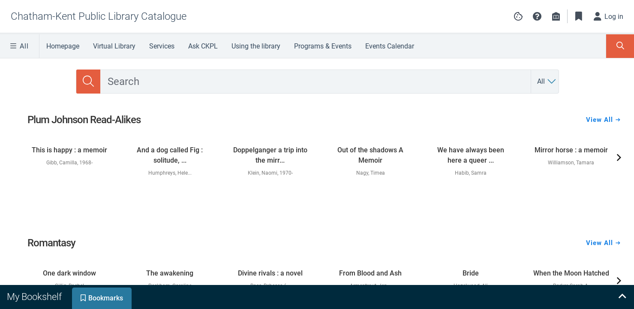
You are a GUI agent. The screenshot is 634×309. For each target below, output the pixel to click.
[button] (537, 16)
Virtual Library (114, 46)
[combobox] (315, 81)
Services (161, 46)
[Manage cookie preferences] (518, 16)
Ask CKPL (203, 46)
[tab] (35, 297)
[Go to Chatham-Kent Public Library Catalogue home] (98, 16)
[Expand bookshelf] (622, 297)
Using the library (255, 46)
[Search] (88, 81)
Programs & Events (323, 46)
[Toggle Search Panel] (620, 46)
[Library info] (556, 16)
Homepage (62, 46)
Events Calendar (389, 46)
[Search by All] (547, 81)
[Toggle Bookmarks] (578, 16)
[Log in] (609, 16)
